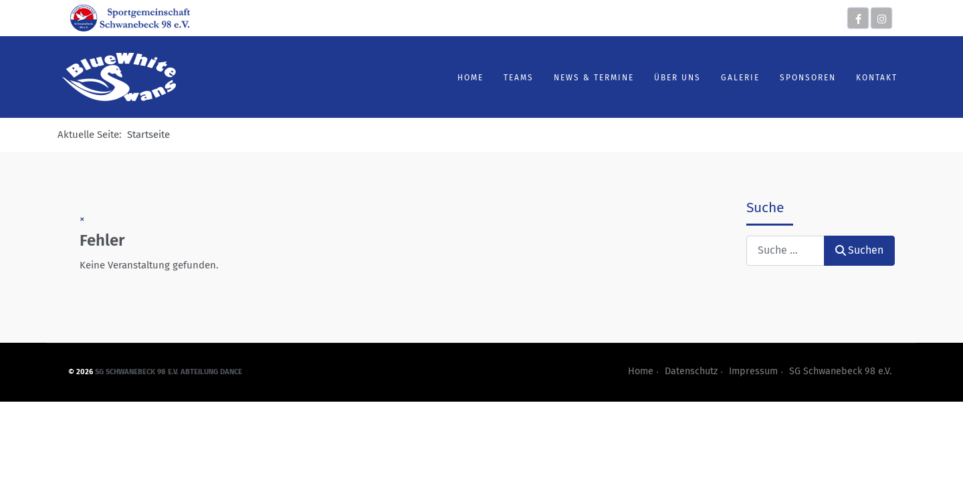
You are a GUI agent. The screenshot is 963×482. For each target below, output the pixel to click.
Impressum (753, 371)
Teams (513, 77)
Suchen (859, 250)
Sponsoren (802, 77)
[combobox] (785, 251)
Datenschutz (691, 371)
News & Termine (588, 77)
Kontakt (870, 77)
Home (464, 77)
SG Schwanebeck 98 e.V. (840, 371)
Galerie (734, 77)
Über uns (671, 77)
